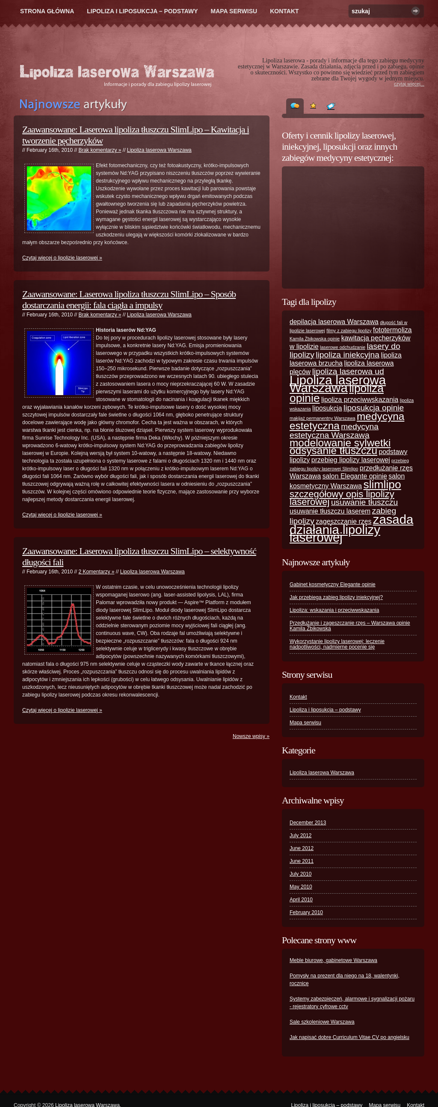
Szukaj (415, 10)
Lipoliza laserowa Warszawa (159, 150)
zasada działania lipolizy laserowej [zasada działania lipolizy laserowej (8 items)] (351, 528)
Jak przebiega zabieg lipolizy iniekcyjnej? (336, 597)
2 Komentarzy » (96, 572)
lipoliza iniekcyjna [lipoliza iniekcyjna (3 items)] (347, 354)
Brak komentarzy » (99, 150)
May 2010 (301, 887)
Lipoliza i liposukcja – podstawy (142, 11)
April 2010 (301, 900)
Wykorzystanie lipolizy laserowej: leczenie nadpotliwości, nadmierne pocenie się (337, 644)
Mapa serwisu (234, 11)
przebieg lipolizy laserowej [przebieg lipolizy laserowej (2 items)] (350, 459)
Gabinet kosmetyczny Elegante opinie (333, 584)
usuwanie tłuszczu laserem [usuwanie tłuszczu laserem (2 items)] (330, 511)
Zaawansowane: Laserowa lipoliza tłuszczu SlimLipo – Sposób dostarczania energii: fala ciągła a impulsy (129, 299)
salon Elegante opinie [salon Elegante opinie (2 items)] (355, 476)
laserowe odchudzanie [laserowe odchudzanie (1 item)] (342, 347)
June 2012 (302, 848)
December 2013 (308, 823)
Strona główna (47, 11)
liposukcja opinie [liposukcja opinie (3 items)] (373, 407)
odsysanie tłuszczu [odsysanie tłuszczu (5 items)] (333, 450)
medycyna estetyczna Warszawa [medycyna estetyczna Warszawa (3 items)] (334, 431)
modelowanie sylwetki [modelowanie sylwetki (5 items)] (340, 443)
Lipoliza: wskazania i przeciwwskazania (334, 610)
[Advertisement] (343, 227)
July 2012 (300, 835)
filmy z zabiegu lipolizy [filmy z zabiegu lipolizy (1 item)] (348, 330)
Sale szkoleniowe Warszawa (322, 1022)
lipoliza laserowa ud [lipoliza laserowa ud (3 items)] (348, 371)
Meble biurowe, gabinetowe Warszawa (333, 960)
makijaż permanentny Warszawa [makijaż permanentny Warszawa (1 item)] (322, 418)
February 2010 (306, 912)
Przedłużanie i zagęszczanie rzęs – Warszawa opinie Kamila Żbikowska (350, 626)
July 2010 (300, 874)
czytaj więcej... (409, 83)
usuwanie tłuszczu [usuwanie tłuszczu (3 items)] (364, 502)
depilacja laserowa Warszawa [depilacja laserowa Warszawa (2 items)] (334, 321)
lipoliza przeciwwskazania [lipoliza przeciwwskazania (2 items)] (359, 399)
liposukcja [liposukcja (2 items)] (327, 408)
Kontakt (284, 11)
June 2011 (302, 861)
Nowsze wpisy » (251, 736)
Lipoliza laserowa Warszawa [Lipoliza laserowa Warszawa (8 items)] (338, 384)
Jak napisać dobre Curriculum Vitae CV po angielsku (349, 1037)
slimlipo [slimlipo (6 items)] (382, 484)
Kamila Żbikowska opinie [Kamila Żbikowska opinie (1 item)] (315, 338)
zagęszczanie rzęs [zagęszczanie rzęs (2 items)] (343, 521)
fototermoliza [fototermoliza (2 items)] (392, 330)
